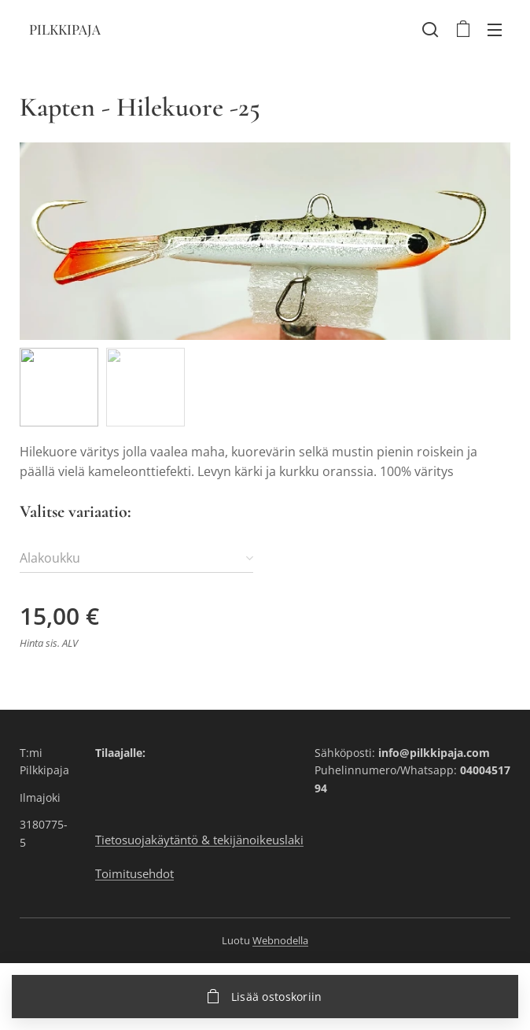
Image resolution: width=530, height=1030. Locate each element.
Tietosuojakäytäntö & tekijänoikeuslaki (199, 840)
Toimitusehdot (134, 873)
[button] (430, 29)
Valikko (495, 30)
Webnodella (280, 940)
